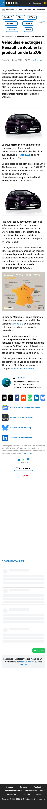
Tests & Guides (23, 10)
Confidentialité (31, 791)
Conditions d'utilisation (13, 791)
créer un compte (27, 662)
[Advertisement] (23, 105)
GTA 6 (32, 17)
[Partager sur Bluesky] (42, 398)
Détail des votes (23, 462)
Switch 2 (28, 23)
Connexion (37, 3)
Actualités (8, 10)
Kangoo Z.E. (17, 323)
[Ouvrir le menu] (2, 3)
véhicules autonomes (24, 368)
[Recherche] (29, 3)
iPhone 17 (11, 23)
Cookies (42, 791)
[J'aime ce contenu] (19, 459)
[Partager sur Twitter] (10, 398)
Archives (38, 794)
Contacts (23, 787)
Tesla (28, 29)
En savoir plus (27, 453)
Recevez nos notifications (21, 417)
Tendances (11, 794)
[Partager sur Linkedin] (36, 398)
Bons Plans (39, 10)
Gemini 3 (8, 17)
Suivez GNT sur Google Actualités (25, 407)
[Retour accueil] (12, 3)
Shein (20, 17)
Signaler (23, 475)
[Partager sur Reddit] (23, 398)
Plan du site (25, 794)
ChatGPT (12, 29)
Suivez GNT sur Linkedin (21, 438)
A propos (9, 787)
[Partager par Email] (4, 398)
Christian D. (21, 377)
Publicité (37, 787)
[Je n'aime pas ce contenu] (28, 459)
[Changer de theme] (45, 3)
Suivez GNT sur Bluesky (20, 427)
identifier (23, 664)
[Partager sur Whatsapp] (30, 398)
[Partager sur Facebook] (17, 398)
